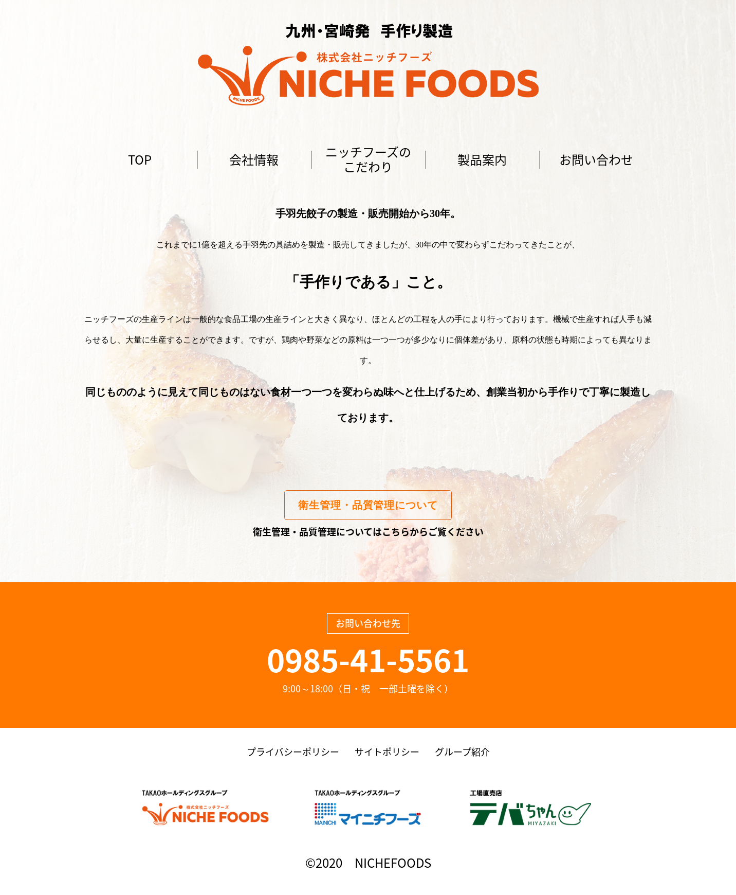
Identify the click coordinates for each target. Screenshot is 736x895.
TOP (140, 159)
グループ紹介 (462, 752)
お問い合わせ (596, 159)
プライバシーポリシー (293, 752)
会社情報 (254, 159)
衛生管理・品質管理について (368, 505)
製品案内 (482, 159)
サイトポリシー (387, 752)
